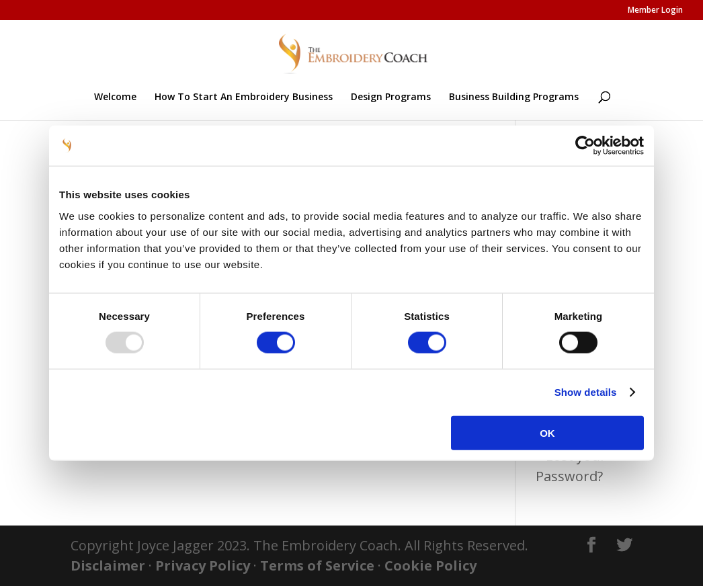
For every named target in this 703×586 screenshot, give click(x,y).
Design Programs (391, 97)
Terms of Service (317, 565)
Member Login (655, 10)
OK (547, 432)
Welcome (115, 97)
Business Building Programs (514, 97)
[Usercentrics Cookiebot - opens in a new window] (585, 146)
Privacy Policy (202, 565)
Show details (585, 392)
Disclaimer (108, 565)
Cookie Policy (430, 565)
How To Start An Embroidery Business (244, 97)
